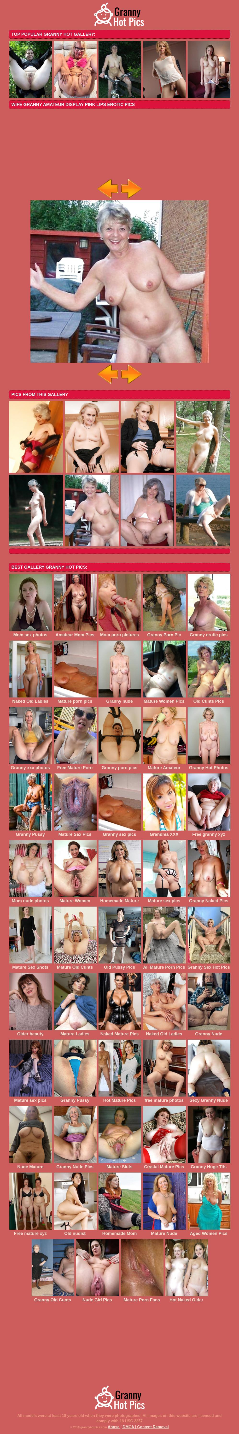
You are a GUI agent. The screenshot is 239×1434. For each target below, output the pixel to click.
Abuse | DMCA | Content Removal (138, 1427)
